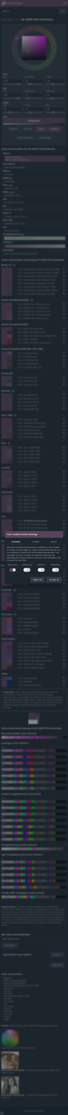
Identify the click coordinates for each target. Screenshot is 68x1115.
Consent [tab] (16, 541)
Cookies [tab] (35, 541)
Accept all (54, 579)
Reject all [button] (37, 579)
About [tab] (53, 541)
